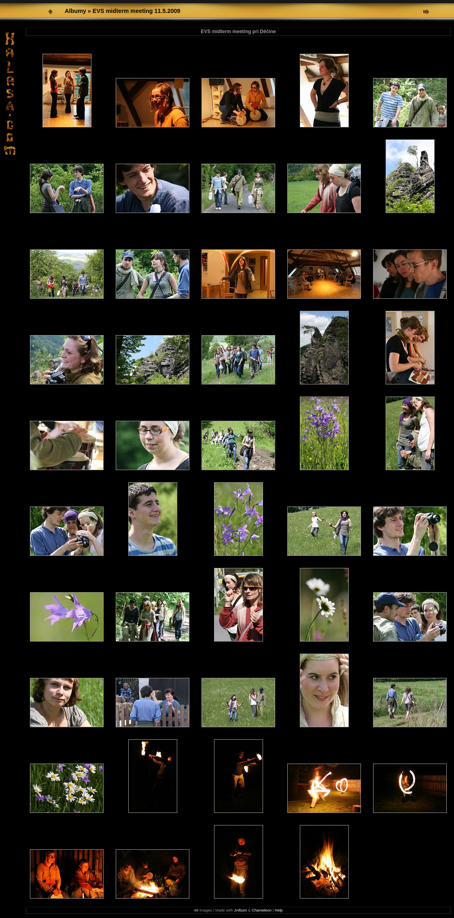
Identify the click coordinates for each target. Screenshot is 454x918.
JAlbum (240, 910)
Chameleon (262, 910)
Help (279, 910)
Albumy (75, 11)
